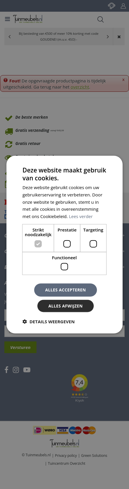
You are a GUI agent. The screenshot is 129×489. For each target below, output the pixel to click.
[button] (48, 321)
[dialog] (64, 244)
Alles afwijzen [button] (65, 306)
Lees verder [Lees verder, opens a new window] (81, 216)
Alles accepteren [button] (65, 290)
